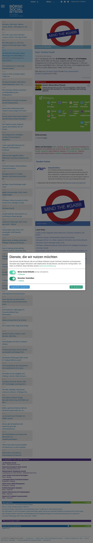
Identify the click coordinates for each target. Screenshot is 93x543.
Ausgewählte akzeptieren (19, 287)
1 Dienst (20, 281)
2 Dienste (21, 274)
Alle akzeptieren (76, 287)
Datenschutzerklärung (47, 266)
